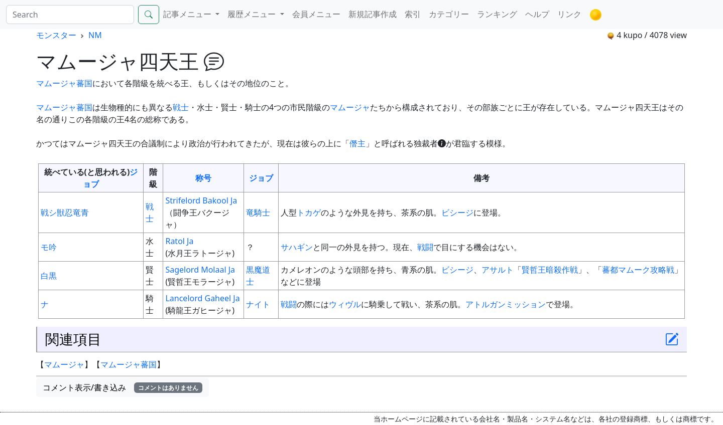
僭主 (357, 143)
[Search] (70, 14)
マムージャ (350, 107)
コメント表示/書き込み (122, 387)
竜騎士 (258, 212)
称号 (203, 177)
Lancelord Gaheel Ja (202, 298)
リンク (569, 14)
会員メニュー (316, 14)
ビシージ (457, 212)
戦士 (181, 107)
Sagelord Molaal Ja (200, 269)
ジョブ (261, 177)
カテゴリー (449, 14)
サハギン (297, 247)
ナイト (258, 304)
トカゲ (309, 212)
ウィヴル (345, 304)
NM (95, 35)
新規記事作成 (372, 14)
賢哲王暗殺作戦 (550, 269)
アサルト (497, 269)
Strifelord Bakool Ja (201, 200)
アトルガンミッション (505, 304)
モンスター (56, 35)
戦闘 (425, 247)
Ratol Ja (179, 241)
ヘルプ (537, 14)
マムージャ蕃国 (64, 83)
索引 (413, 14)
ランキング (497, 14)
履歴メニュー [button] (252, 14)
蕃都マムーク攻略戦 (638, 269)
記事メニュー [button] (188, 14)
